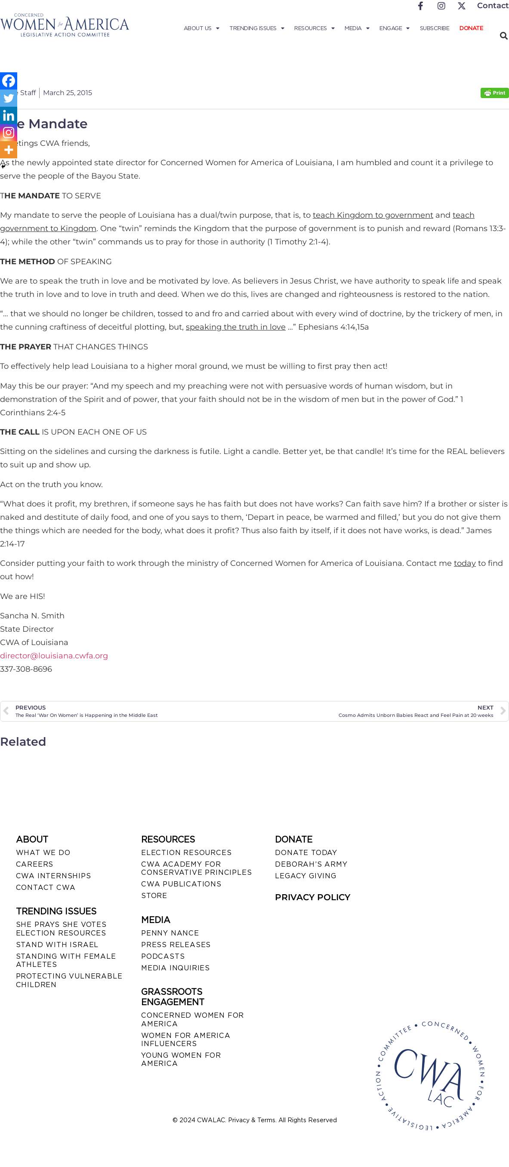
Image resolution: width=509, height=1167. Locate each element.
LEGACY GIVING (305, 876)
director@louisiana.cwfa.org (54, 656)
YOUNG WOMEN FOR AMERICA (181, 1059)
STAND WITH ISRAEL (57, 945)
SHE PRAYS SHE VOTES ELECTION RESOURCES (61, 928)
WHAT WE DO (43, 853)
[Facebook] (8, 81)
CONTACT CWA (46, 887)
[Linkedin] (8, 115)
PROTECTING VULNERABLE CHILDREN (69, 980)
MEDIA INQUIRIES (175, 968)
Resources (314, 28)
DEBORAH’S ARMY (311, 864)
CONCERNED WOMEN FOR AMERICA (192, 1019)
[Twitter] (8, 98)
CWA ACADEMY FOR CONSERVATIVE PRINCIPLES (196, 868)
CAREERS (35, 864)
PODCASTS (163, 956)
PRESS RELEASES (176, 945)
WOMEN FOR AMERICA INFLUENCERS (186, 1039)
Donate (471, 28)
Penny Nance (170, 933)
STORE (154, 896)
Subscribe (435, 28)
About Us (201, 28)
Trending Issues (256, 28)
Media (357, 28)
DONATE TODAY (306, 853)
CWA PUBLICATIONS (181, 884)
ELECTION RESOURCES (186, 853)
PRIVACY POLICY (312, 897)
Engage (394, 28)
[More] (8, 149)
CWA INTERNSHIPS (53, 876)
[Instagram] (8, 132)
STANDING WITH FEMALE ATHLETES (66, 960)
